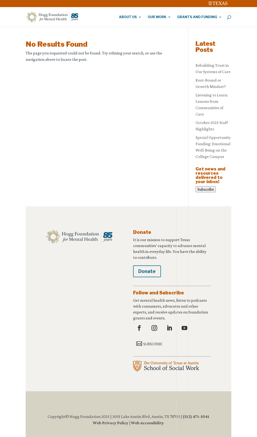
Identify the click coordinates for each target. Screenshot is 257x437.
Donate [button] (147, 271)
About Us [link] (128, 17)
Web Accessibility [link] (147, 423)
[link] (218, 2)
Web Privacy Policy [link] (110, 423)
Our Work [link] (157, 17)
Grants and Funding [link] (197, 17)
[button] (139, 328)
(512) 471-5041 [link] (196, 416)
